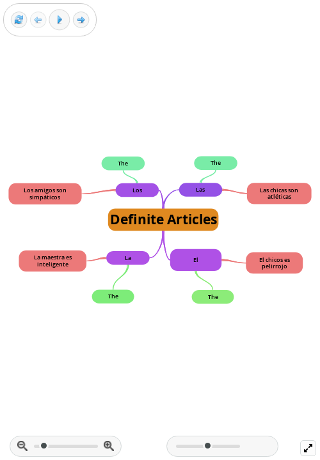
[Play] (59, 20)
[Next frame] (81, 20)
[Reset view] (19, 20)
